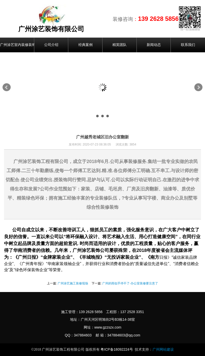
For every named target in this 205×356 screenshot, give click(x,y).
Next (198, 87)
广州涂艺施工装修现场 (73, 283)
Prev (7, 87)
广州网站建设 (163, 349)
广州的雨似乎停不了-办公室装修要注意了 (130, 283)
